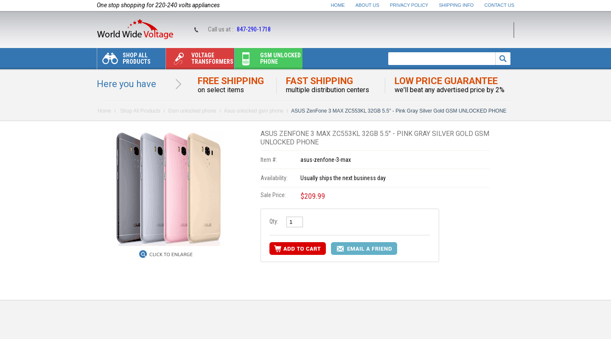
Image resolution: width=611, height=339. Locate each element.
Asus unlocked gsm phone (254, 111)
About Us (367, 5)
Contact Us (500, 5)
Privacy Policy (409, 5)
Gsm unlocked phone (268, 60)
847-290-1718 (254, 29)
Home (338, 5)
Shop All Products (124, 60)
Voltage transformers (199, 60)
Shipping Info (456, 5)
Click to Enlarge (171, 254)
